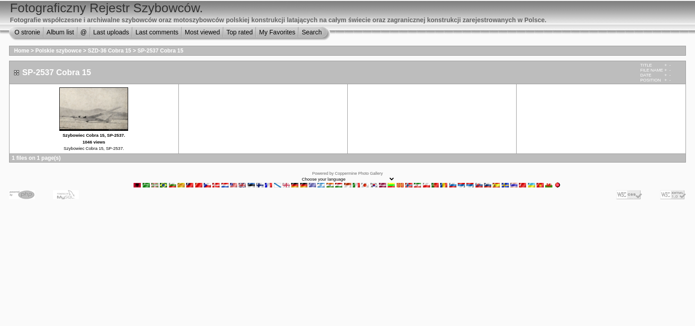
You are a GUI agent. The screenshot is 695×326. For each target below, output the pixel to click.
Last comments (156, 32)
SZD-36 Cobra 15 (109, 51)
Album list (60, 32)
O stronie (27, 32)
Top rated (239, 32)
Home (21, 51)
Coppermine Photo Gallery (359, 173)
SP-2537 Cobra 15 (160, 51)
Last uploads (111, 32)
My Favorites (277, 32)
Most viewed (202, 32)
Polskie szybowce (58, 51)
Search (311, 32)
